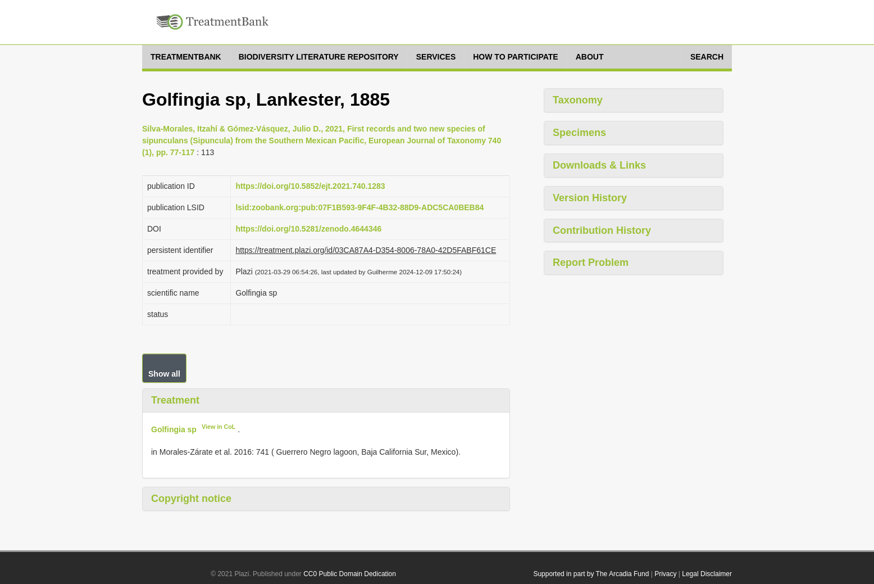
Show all (164, 373)
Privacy (665, 574)
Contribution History (602, 230)
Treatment (175, 400)
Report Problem (591, 262)
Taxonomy (578, 100)
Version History (590, 197)
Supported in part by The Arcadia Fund (591, 574)
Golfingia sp (174, 428)
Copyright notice (191, 498)
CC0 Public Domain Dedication (349, 574)
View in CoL (218, 426)
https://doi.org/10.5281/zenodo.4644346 (308, 228)
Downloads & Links (599, 165)
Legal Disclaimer (707, 574)
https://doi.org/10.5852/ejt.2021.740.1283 (310, 186)
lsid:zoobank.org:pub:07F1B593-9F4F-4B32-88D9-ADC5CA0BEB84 (359, 207)
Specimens (579, 132)
